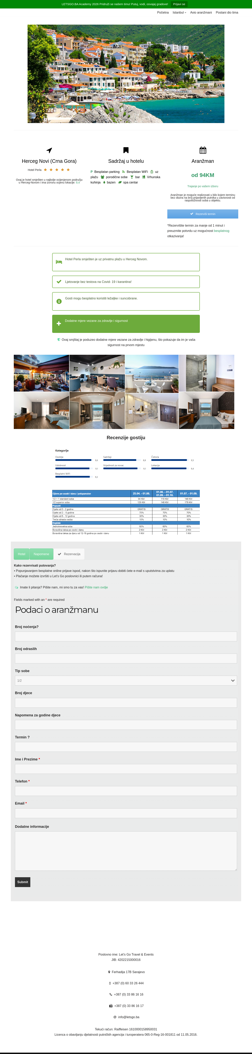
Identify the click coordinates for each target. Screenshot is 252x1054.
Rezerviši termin (202, 213)
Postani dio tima (227, 12)
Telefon (22, 781)
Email (21, 803)
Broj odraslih (26, 649)
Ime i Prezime (27, 759)
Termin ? (22, 737)
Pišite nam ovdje (96, 587)
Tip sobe (22, 671)
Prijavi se (179, 4)
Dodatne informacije (32, 827)
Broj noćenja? (27, 627)
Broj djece (23, 693)
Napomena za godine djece (37, 715)
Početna (163, 12)
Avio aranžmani (201, 12)
